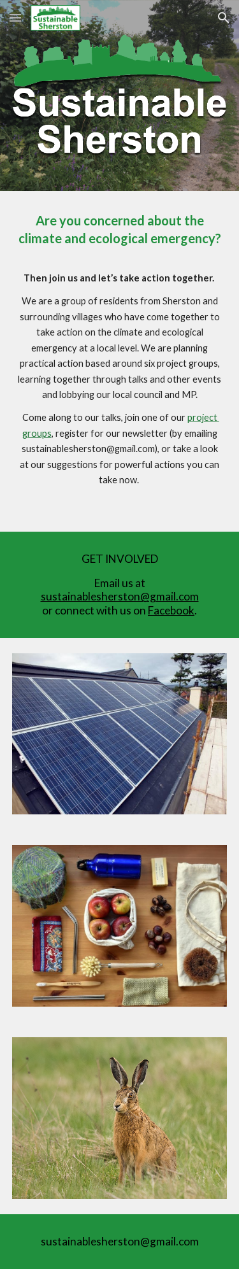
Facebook (171, 610)
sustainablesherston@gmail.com (120, 596)
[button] (15, 17)
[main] (120, 361)
